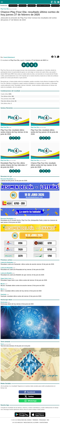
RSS (48, 420)
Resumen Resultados (7, 179)
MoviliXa (20, 422)
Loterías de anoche (13, 5)
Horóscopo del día (55, 5)
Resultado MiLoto (31, 5)
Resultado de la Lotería (31, 422)
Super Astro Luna (6, 278)
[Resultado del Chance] (16, 2)
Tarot (2, 344)
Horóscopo (4, 302)
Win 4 (2, 289)
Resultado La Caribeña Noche (43, 5)
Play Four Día (5, 9)
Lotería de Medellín (6, 273)
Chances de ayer (22, 5)
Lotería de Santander (7, 262)
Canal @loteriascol (9, 57)
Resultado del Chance (24, 420)
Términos (35, 420)
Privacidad (42, 420)
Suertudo (3, 294)
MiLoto (3, 283)
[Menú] (1, 1)
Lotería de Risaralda (7, 267)
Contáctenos (43, 422)
